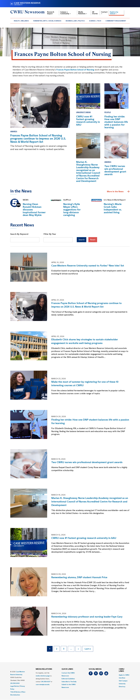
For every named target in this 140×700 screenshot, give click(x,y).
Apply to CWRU (124, 675)
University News (83, 112)
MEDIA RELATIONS (44, 669)
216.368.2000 (15, 683)
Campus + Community (65, 13)
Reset (92, 239)
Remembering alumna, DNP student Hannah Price (79, 577)
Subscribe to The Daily (69, 682)
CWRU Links (121, 670)
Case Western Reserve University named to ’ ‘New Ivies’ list (87, 265)
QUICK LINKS (67, 669)
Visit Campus (123, 681)
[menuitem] (21, 20)
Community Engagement (116, 21)
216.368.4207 (45, 682)
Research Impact (50, 13)
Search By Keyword (19, 234)
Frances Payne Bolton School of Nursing (75, 69)
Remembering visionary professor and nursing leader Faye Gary (86, 616)
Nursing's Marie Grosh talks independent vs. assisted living (113, 208)
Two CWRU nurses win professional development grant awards (86, 462)
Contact (104, 12)
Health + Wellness (21, 21)
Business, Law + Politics (75, 21)
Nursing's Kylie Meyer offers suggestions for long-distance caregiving (71, 210)
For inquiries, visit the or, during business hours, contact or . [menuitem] (44, 678)
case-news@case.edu (42, 684)
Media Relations (82, 13)
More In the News (115, 191)
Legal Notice (14, 686)
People (107, 112)
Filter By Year (50, 234)
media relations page (43, 676)
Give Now (122, 678)
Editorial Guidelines (68, 679)
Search (82, 239)
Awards (13, 131)
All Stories (95, 13)
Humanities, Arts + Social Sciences (47, 21)
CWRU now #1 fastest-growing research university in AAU (83, 537)
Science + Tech (95, 21)
